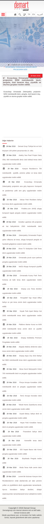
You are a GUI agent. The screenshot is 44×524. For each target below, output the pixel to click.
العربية (40, 14)
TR (29, 14)
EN (33, 14)
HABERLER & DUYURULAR (22, 65)
